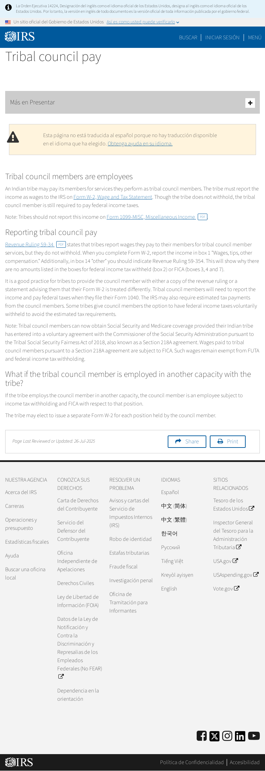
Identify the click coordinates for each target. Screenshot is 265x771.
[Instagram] (227, 736)
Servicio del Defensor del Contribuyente (73, 531)
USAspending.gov (235, 575)
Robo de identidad (130, 539)
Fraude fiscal (123, 566)
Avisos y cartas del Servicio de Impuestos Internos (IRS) (130, 513)
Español (170, 492)
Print (232, 442)
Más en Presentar (132, 103)
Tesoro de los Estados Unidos (233, 505)
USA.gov (225, 561)
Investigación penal (131, 580)
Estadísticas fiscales (27, 542)
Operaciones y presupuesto (21, 524)
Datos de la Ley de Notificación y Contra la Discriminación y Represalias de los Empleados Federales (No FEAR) (79, 648)
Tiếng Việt (172, 561)
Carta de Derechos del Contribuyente (77, 505)
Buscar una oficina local (25, 574)
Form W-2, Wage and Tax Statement (112, 197)
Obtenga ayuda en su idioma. (140, 143)
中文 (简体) (174, 506)
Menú (255, 37)
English (169, 589)
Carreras (14, 506)
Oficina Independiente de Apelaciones (77, 561)
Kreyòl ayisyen (177, 575)
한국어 (169, 533)
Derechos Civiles (75, 583)
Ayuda (12, 555)
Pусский (170, 547)
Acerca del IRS (21, 492)
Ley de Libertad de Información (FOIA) (78, 601)
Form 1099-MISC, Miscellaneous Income (157, 217)
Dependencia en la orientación (78, 695)
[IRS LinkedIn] (240, 738)
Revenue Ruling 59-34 (35, 244)
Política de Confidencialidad (192, 762)
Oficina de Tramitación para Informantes (128, 602)
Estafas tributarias (129, 553)
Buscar (188, 37)
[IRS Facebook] (202, 736)
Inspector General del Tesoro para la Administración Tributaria (233, 535)
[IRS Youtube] (254, 736)
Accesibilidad (245, 762)
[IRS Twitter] (214, 738)
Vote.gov (226, 589)
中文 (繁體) (174, 520)
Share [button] (192, 442)
